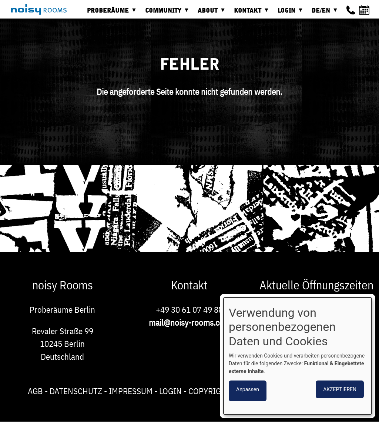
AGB (35, 390)
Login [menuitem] (288, 13)
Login (170, 390)
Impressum (130, 390)
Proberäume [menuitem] (109, 13)
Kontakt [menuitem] (249, 13)
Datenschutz (76, 390)
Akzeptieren (339, 389)
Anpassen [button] (247, 389)
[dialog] (298, 356)
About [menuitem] (209, 13)
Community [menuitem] (165, 13)
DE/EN (323, 13)
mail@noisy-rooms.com (189, 322)
